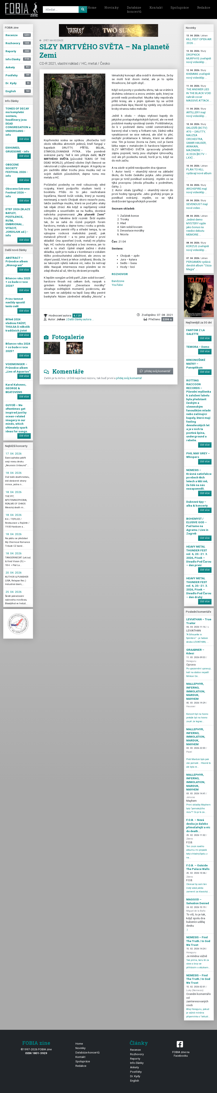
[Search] (64, 9)
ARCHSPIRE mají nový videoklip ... (196, 189)
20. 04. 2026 (14, 572)
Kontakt (156, 7)
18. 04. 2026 (14, 472)
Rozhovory (137, 1054)
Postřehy (136, 1071)
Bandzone (118, 281)
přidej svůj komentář (155, 371)
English (134, 1080)
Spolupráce (180, 7)
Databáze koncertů (134, 9)
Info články (136, 1062)
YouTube (117, 284)
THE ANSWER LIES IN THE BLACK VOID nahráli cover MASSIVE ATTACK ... (198, 93)
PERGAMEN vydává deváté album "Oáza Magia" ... (198, 264)
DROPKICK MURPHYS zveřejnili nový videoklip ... (198, 57)
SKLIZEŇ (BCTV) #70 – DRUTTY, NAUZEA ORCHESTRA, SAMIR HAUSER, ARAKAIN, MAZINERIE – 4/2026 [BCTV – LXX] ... (196, 141)
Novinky (111, 7)
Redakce (203, 7)
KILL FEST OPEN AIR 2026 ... (198, 39)
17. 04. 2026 (14, 453)
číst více (24, 139)
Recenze (135, 1049)
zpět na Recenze (51, 40)
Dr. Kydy (135, 1076)
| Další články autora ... (80, 319)
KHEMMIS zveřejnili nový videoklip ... (198, 74)
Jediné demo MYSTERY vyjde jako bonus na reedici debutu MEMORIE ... (197, 225)
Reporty (135, 1058)
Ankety (134, 1067)
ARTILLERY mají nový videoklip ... (196, 112)
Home (91, 7)
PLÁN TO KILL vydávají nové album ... (198, 171)
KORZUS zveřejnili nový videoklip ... (197, 246)
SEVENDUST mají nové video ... (197, 204)
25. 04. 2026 (14, 591)
